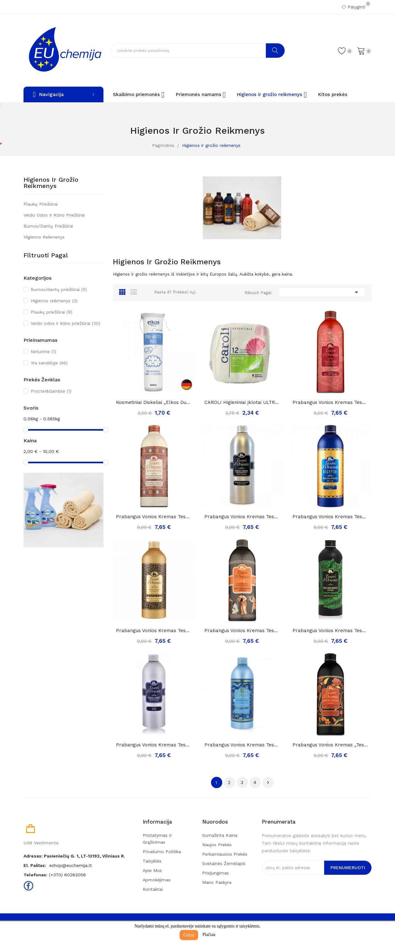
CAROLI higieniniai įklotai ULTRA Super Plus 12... (242, 402)
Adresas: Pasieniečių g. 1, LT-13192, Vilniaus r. (74, 855)
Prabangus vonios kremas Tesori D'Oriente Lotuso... (242, 630)
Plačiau (209, 934)
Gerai (189, 935)
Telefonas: (35, 874)
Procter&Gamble (51, 391)
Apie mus (152, 870)
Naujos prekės (217, 844)
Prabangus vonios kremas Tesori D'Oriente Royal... (154, 630)
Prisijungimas (215, 872)
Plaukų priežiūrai (41, 204)
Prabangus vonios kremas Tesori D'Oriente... (154, 516)
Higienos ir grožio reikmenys (51, 183)
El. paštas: (35, 865)
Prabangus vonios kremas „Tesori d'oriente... (330, 745)
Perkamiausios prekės (224, 854)
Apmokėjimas (157, 879)
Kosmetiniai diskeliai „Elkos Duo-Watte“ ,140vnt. (154, 402)
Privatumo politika (162, 851)
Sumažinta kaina (219, 835)
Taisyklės (152, 860)
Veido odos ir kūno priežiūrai (54, 215)
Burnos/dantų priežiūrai (48, 226)
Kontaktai (153, 889)
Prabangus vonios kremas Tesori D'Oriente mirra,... (154, 745)
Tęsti (268, 782)
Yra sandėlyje (49, 362)
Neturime (43, 351)
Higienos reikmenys (44, 236)
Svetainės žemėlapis (223, 863)
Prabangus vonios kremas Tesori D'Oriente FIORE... (330, 402)
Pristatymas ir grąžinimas (157, 839)
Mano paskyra (216, 882)
